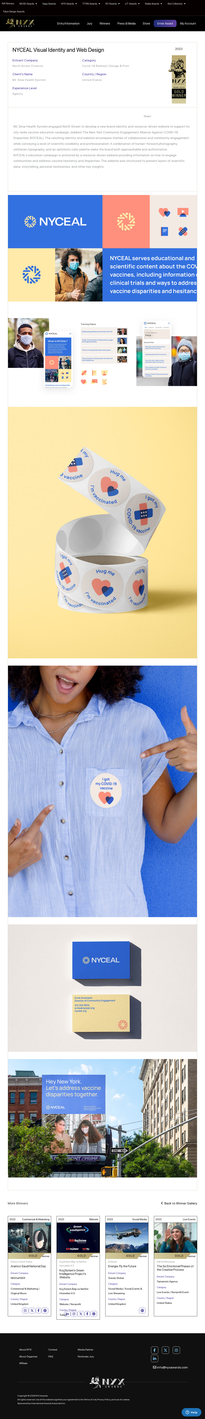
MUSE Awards (28, 3)
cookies (125, 1399)
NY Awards (112, 3)
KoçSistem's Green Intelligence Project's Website (72, 1274)
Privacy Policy (104, 1399)
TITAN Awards (91, 3)
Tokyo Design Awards (13, 11)
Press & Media (126, 23)
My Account (188, 23)
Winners (105, 23)
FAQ (50, 1356)
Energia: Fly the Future (122, 1266)
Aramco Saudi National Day (28, 1266)
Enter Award (165, 23)
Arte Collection (176, 3)
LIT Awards (132, 3)
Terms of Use (90, 1399)
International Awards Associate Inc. (48, 1403)
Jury (89, 23)
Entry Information (68, 23)
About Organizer (28, 1356)
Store (146, 23)
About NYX (25, 1349)
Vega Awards (49, 3)
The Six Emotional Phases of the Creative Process (175, 1267)
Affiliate (23, 1363)
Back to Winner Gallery (179, 1203)
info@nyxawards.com (170, 1367)
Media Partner (85, 1349)
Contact (52, 1349)
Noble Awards (153, 3)
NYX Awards (69, 3)
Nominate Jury (86, 1356)
